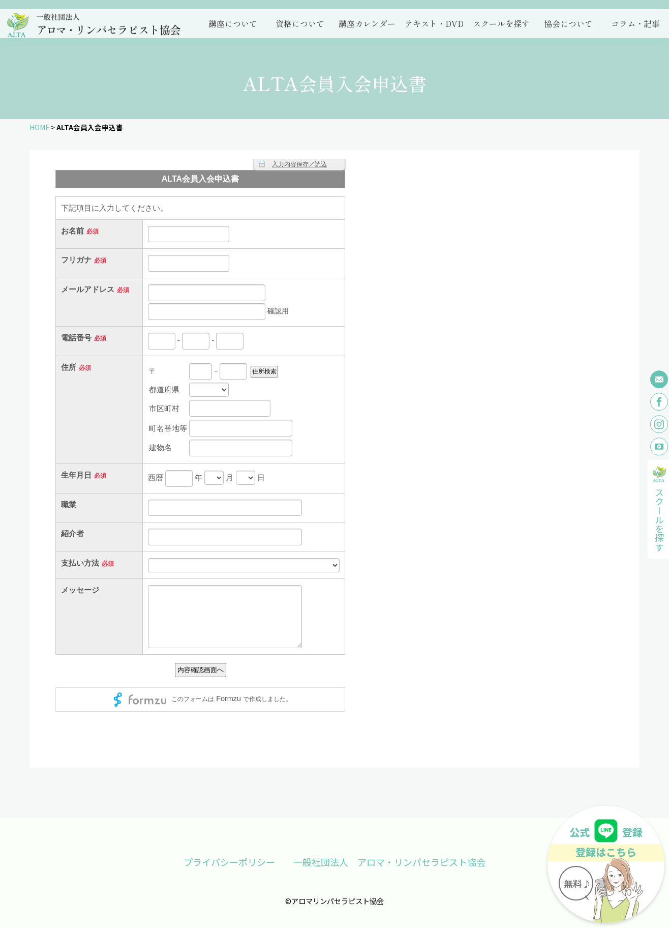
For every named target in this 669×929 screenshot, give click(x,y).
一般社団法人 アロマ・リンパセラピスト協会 (389, 861)
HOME (39, 127)
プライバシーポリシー (229, 861)
